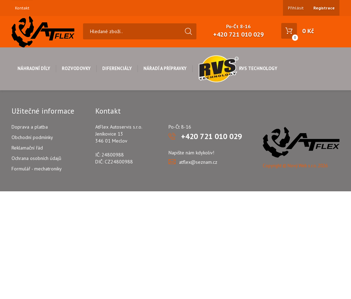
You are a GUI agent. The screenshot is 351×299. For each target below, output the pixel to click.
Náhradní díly (33, 68)
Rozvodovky (76, 68)
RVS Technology (237, 68)
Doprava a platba (30, 127)
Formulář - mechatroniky (37, 169)
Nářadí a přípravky (165, 68)
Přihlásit (296, 7)
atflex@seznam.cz (198, 162)
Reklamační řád (27, 148)
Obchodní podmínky (32, 137)
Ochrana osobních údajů (36, 158)
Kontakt (22, 8)
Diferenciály (117, 68)
